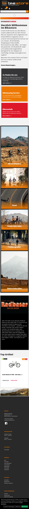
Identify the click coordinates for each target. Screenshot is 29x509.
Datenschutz (7, 495)
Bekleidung (6, 466)
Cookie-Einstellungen (9, 506)
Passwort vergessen (8, 483)
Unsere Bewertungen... (8, 65)
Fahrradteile (7, 465)
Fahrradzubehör (7, 463)
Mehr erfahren (6, 83)
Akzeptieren (25, 506)
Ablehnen (18, 506)
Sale (5, 460)
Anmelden (6, 480)
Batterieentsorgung (8, 496)
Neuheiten (6, 469)
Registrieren (7, 481)
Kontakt (6, 493)
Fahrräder (6, 461)
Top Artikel (6, 449)
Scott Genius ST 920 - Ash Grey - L (12, 374)
